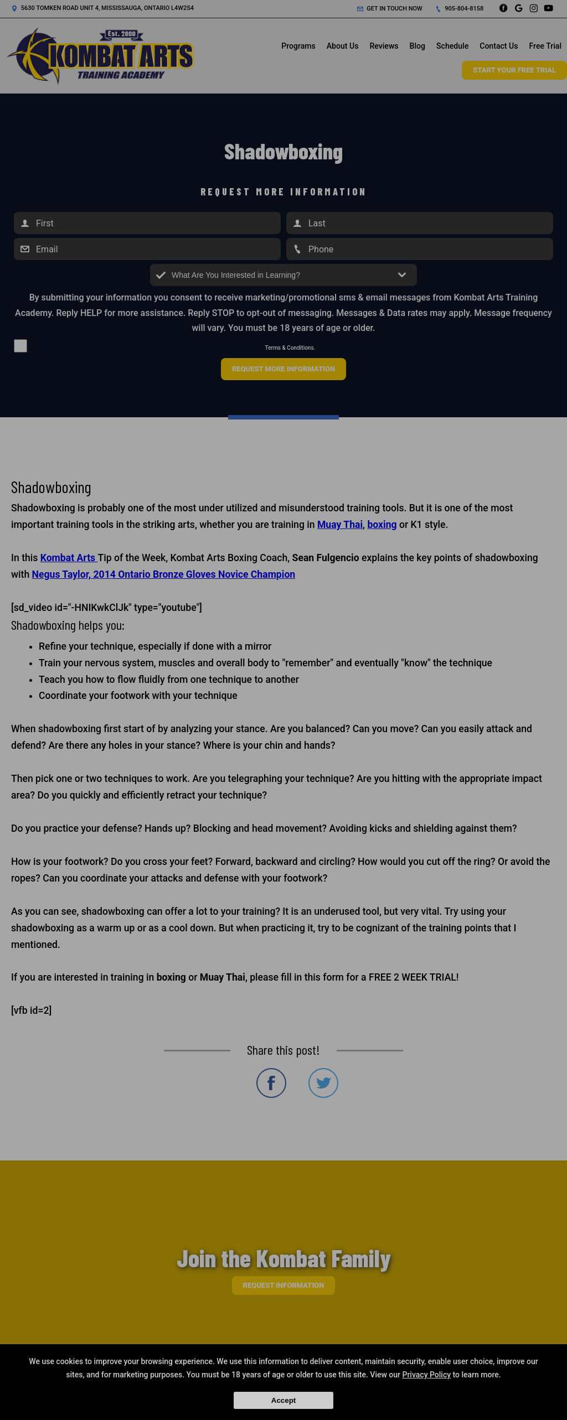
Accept (283, 1400)
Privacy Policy (426, 1374)
